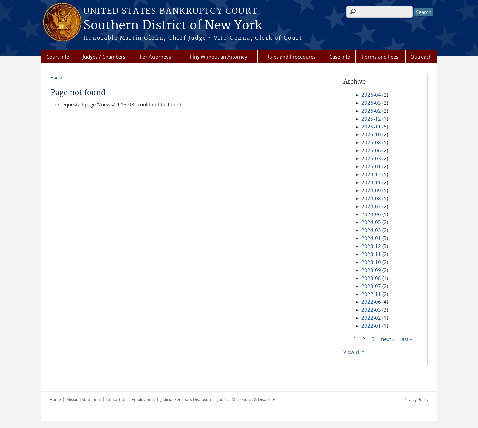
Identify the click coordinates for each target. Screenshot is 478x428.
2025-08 (371, 142)
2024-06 (371, 214)
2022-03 (371, 309)
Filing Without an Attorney (217, 56)
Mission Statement (83, 399)
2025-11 (371, 126)
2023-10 (371, 262)
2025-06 (371, 150)
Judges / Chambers (104, 56)
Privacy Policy (415, 399)
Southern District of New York (172, 25)
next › (387, 338)
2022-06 (371, 302)
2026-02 (371, 110)
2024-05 (371, 222)
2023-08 (371, 278)
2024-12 (371, 174)
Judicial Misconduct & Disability (246, 399)
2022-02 (371, 317)
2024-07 (371, 206)
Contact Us (116, 399)
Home (56, 77)
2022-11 (371, 294)
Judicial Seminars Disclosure (186, 399)
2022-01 (371, 325)
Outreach (421, 56)
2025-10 (371, 134)
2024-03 (371, 230)
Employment (143, 399)
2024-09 (371, 190)
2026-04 (371, 94)
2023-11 (371, 254)
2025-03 (371, 158)
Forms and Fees (380, 56)
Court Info (57, 56)
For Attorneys (155, 56)
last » (406, 338)
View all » (353, 351)
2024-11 (371, 182)
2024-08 (371, 198)
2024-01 (371, 238)
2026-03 (371, 102)
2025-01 (371, 166)
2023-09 (371, 270)
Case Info (339, 56)
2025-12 (371, 118)
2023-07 (371, 286)
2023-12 (371, 246)
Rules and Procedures (291, 56)
